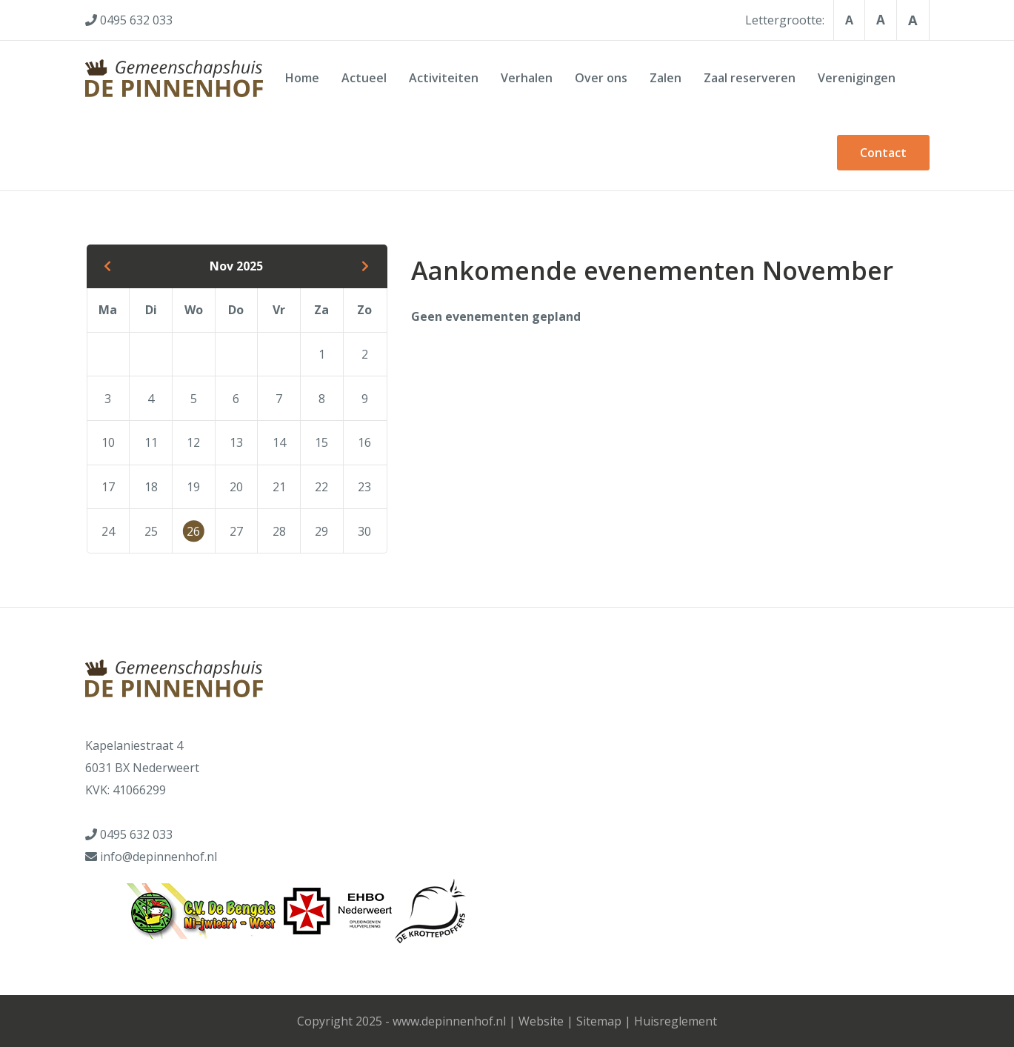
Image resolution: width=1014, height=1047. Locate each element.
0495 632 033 (136, 834)
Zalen (665, 78)
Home (302, 78)
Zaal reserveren (749, 78)
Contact (883, 152)
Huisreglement (675, 1021)
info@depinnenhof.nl (158, 856)
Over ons (601, 78)
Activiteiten (443, 78)
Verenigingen (856, 78)
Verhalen (527, 78)
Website (541, 1021)
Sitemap (598, 1021)
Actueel (364, 78)
